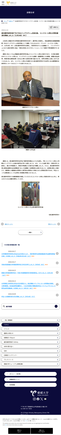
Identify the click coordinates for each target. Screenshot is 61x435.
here (6, 425)
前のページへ (9, 224)
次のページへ (52, 224)
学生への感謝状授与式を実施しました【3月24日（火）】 (18, 296)
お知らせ (11, 21)
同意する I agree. (19, 430)
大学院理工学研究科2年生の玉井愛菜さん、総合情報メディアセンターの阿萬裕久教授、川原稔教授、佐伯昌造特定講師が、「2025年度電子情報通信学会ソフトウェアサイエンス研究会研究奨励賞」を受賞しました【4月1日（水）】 (28, 285)
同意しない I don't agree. (41, 430)
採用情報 (12, 385)
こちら (26, 420)
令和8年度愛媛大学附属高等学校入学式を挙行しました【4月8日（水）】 (23, 264)
